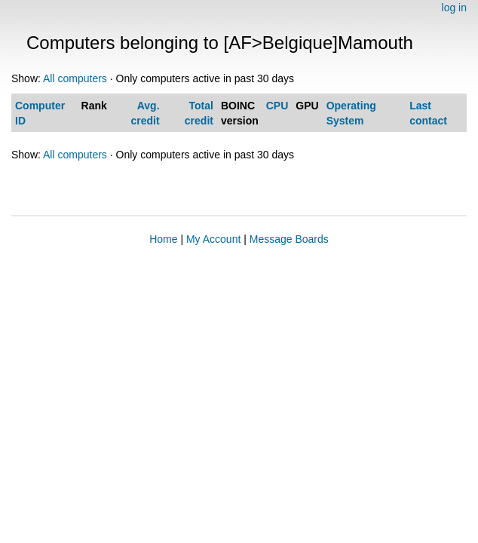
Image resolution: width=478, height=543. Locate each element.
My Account (213, 239)
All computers (75, 78)
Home (163, 239)
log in (454, 8)
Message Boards (289, 239)
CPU (277, 106)
